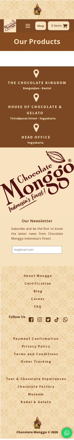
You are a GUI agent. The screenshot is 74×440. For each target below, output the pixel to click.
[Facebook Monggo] (31, 319)
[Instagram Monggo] (40, 319)
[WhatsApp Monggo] (65, 319)
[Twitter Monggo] (48, 319)
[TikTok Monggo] (57, 319)
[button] (40, 26)
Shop (40, 26)
